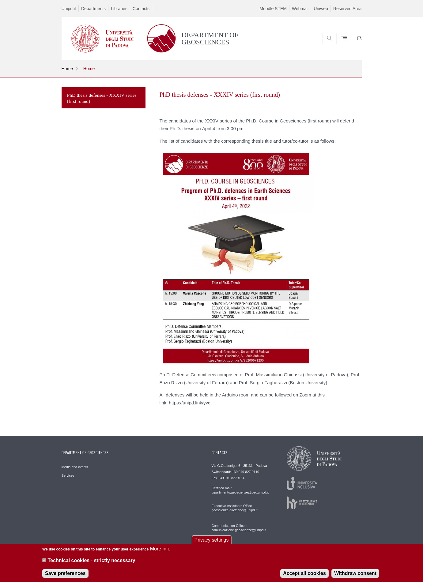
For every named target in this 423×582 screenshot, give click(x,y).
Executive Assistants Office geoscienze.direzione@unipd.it (235, 508)
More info (160, 551)
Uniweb (321, 8)
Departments (93, 8)
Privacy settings (211, 543)
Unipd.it (69, 8)
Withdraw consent (355, 576)
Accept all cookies (304, 576)
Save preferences (65, 576)
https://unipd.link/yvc (189, 402)
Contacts (141, 8)
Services (68, 475)
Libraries (119, 8)
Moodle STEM (273, 8)
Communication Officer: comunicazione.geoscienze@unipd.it (239, 528)
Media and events (75, 467)
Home (67, 68)
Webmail (300, 8)
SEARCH (350, 45)
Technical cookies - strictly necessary (91, 563)
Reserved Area (347, 8)
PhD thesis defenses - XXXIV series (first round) (102, 98)
